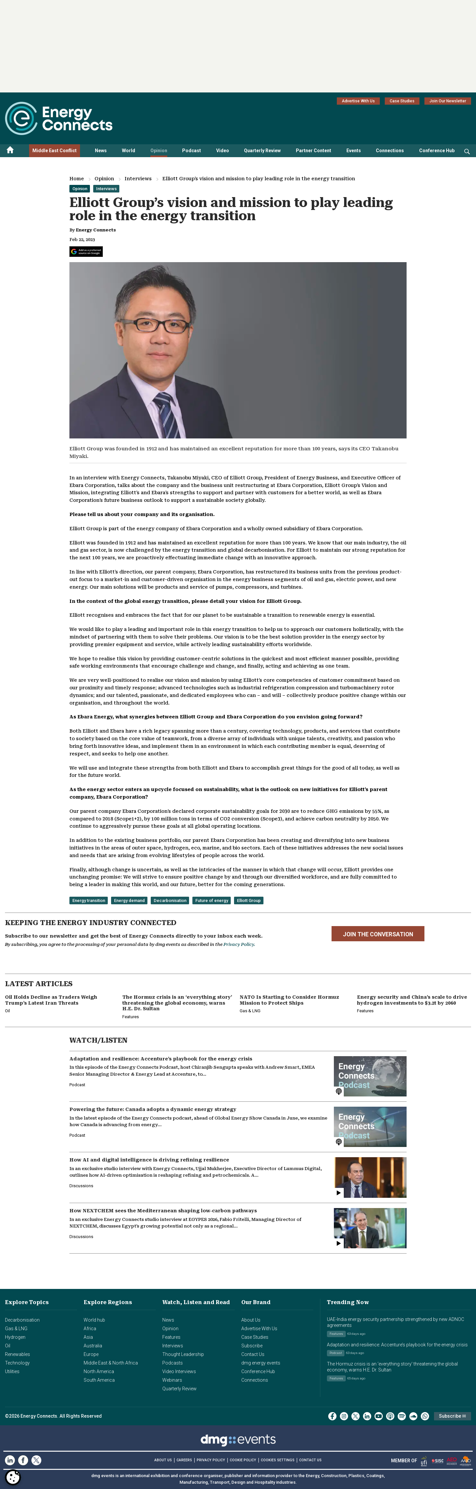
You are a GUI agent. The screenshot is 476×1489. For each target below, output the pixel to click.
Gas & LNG (16, 1328)
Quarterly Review (262, 150)
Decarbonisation (22, 1320)
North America (99, 1371)
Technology (17, 1363)
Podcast (191, 150)
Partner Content (313, 150)
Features (171, 1337)
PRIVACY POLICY (211, 1460)
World (128, 150)
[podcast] (390, 1416)
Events (353, 150)
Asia (88, 1337)
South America (99, 1380)
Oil (7, 1345)
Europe (91, 1354)
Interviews (138, 178)
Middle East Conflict (54, 150)
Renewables (17, 1354)
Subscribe (251, 1345)
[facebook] (332, 1416)
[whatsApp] (425, 1416)
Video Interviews (179, 1371)
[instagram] (344, 1416)
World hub (94, 1320)
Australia (93, 1345)
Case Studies (402, 101)
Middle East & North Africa (111, 1363)
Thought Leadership (183, 1354)
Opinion (158, 150)
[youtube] (379, 1416)
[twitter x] (355, 1416)
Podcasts (172, 1363)
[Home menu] (10, 150)
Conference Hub (437, 150)
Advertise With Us (358, 101)
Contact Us (252, 1354)
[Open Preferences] (13, 1477)
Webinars (172, 1380)
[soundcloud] (413, 1416)
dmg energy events (260, 1363)
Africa (90, 1328)
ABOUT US (163, 1460)
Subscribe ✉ (452, 1416)
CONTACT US (310, 1460)
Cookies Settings (278, 1460)
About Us (250, 1320)
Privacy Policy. (239, 944)
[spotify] (402, 1416)
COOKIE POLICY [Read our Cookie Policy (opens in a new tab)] (243, 1460)
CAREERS (184, 1460)
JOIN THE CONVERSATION (378, 934)
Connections (390, 150)
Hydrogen (15, 1337)
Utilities (12, 1371)
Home (76, 178)
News (101, 150)
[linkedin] (367, 1416)
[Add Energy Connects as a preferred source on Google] (86, 251)
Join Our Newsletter (447, 101)
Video (222, 150)
